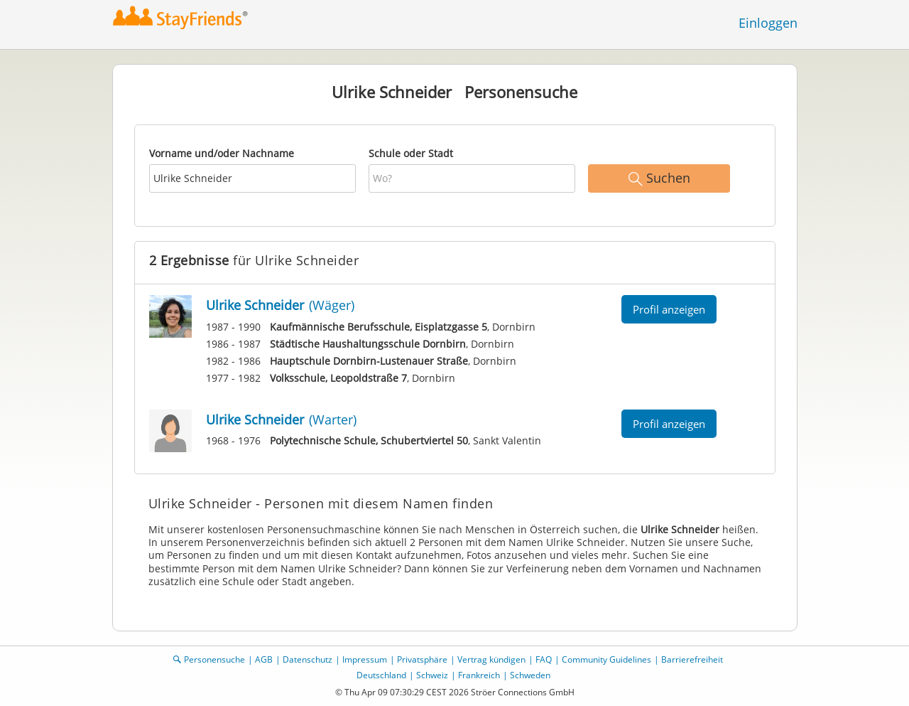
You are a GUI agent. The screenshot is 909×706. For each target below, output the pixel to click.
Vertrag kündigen (491, 659)
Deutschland (381, 675)
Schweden (530, 675)
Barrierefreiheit (692, 659)
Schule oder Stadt (411, 153)
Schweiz (432, 675)
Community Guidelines (606, 659)
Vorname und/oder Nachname (221, 153)
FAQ (543, 659)
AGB (264, 659)
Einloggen (768, 22)
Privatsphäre (422, 659)
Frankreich (479, 675)
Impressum (364, 659)
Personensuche (214, 659)
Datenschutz (307, 659)
